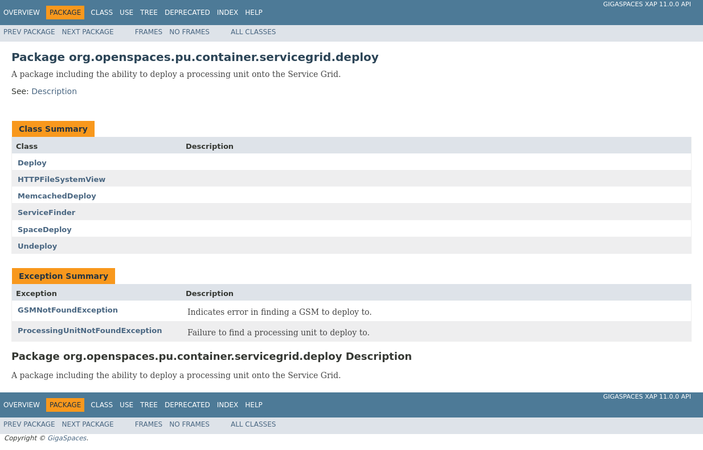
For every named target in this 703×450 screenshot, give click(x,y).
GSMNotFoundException (68, 310)
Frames (149, 32)
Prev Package (29, 32)
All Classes (253, 32)
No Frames (189, 32)
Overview (21, 13)
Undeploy (37, 246)
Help (254, 13)
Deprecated (187, 13)
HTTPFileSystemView (61, 179)
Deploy (32, 163)
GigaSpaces (66, 438)
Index (228, 13)
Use (126, 13)
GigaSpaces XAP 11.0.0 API (647, 4)
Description (54, 91)
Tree (149, 13)
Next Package (88, 32)
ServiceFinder (46, 212)
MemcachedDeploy (57, 196)
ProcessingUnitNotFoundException (90, 330)
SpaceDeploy (45, 229)
